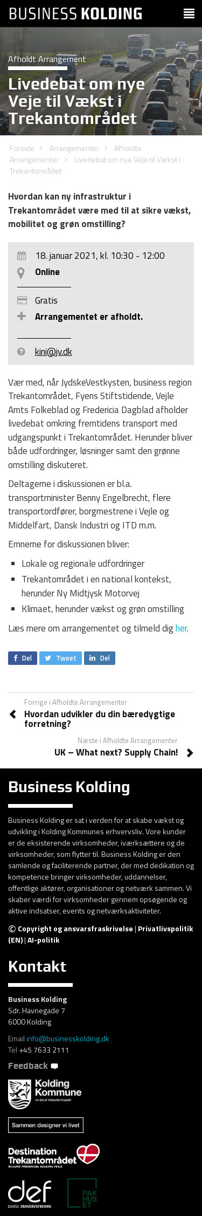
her (181, 628)
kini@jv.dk (53, 352)
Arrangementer (74, 148)
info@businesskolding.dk (67, 1038)
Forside (22, 148)
